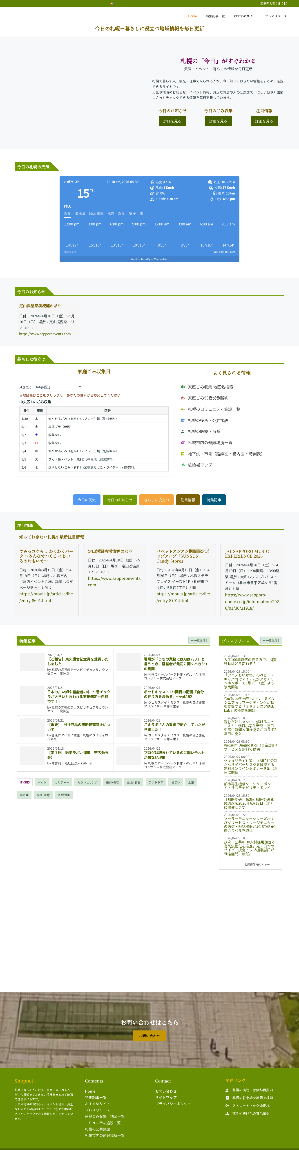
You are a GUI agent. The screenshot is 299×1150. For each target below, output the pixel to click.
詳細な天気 (70, 251)
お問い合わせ (166, 1087)
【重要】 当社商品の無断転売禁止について (78, 724)
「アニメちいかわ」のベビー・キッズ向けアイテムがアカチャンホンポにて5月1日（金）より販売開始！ (249, 677)
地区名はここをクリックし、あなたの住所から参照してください (62, 395)
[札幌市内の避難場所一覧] (204, 438)
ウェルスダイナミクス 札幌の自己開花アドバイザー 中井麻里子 (174, 701)
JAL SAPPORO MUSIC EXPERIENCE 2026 (247, 552)
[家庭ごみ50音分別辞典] (202, 406)
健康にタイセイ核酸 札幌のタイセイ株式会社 (77, 734)
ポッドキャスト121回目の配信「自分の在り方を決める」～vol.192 (174, 691)
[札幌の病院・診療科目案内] (249, 1087)
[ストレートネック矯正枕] (247, 1102)
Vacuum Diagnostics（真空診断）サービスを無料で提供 (250, 743)
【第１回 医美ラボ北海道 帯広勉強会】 (77, 751)
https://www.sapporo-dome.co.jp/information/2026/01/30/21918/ (251, 599)
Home (202, 16)
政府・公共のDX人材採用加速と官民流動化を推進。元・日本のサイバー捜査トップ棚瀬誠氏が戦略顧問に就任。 (249, 844)
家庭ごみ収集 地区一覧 (105, 1111)
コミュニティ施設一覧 (103, 1117)
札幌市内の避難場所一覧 (105, 1129)
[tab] (24, 779)
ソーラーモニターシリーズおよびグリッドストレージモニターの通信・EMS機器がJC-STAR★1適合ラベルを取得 (250, 821)
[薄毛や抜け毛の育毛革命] (247, 1110)
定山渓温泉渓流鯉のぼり (42, 305)
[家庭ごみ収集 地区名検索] (204, 398)
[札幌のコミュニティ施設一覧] (207, 414)
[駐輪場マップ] (195, 455)
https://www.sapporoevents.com (46, 333)
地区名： (50, 387)
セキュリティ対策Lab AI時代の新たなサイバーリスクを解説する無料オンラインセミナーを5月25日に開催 (250, 763)
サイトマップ (166, 1093)
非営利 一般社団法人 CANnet (71, 760)
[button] (86, 498)
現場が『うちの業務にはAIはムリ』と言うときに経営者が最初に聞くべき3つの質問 (175, 660)
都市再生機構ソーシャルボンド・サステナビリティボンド (247, 782)
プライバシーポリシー (173, 1099)
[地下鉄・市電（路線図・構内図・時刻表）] (218, 447)
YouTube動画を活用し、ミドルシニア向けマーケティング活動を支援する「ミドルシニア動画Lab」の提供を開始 (249, 701)
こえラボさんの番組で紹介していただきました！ (174, 724)
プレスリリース (277, 16)
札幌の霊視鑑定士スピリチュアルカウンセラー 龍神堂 (77, 668)
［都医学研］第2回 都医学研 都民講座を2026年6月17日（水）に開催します (249, 800)
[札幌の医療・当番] (199, 430)
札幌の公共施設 (97, 1123)
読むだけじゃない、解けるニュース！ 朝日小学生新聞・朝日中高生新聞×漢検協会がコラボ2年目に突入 (250, 724)
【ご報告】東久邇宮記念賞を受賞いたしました (77, 658)
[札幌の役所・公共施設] (202, 422)
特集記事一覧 (222, 16)
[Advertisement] (250, 899)
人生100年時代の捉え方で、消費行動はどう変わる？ (250, 658)
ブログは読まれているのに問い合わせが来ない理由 (174, 751)
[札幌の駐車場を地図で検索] (249, 1095)
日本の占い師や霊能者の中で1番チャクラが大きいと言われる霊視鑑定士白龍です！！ (78, 693)
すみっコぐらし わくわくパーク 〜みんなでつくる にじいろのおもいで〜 (46, 555)
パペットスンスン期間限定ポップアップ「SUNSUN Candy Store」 (182, 555)
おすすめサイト (249, 16)
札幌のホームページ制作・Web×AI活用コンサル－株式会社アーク (174, 673)
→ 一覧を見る (199, 637)
